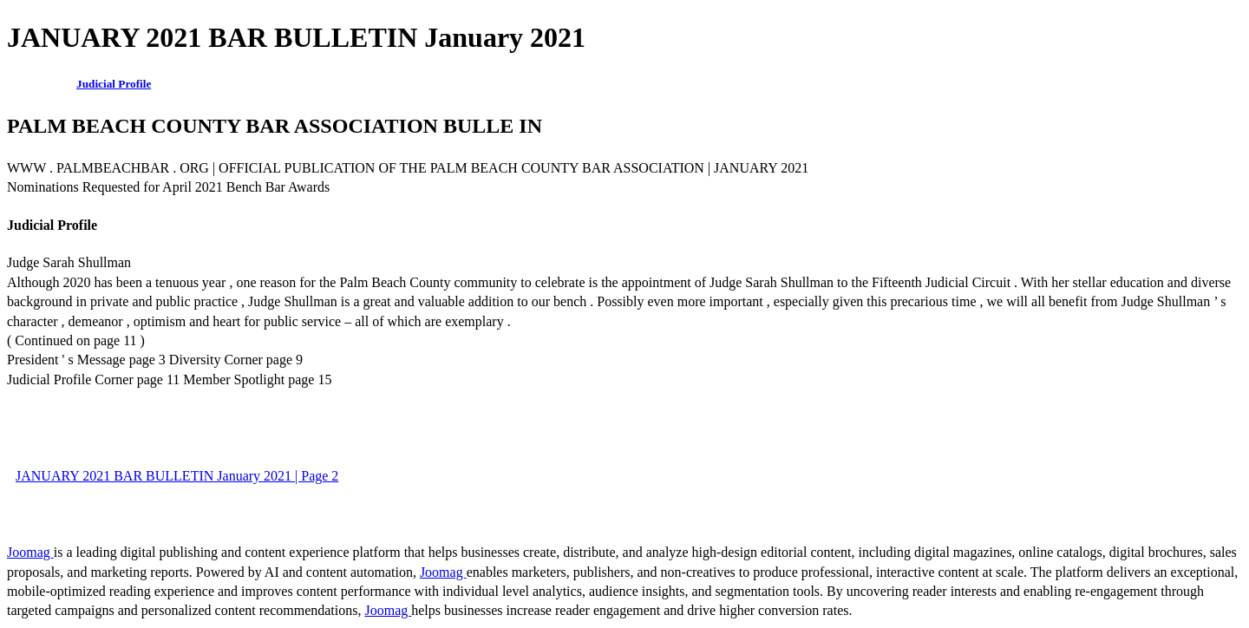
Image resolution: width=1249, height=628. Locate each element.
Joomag (30, 552)
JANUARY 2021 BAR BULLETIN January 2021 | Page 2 (177, 475)
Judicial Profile (113, 83)
